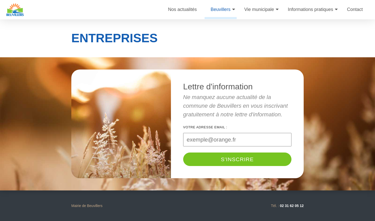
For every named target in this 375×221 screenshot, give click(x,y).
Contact (355, 9)
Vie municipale (259, 9)
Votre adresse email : (205, 127)
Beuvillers (221, 9)
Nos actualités (182, 9)
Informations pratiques (310, 9)
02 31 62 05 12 (292, 206)
